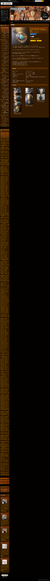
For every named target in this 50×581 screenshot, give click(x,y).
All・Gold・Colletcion (5, 139)
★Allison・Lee (4, 198)
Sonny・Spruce (4, 232)
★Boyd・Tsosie (4, 251)
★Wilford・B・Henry (5, 399)
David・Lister (4, 283)
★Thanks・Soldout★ (5, 474)
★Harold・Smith (4, 390)
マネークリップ (4, 467)
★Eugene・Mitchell (5, 405)
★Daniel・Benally (5, 180)
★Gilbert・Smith (4, 391)
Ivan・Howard (4, 304)
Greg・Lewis (4, 229)
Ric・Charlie (4, 254)
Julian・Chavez (4, 341)
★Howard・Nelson (5, 275)
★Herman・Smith (5, 309)
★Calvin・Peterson (5, 429)
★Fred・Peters (4, 406)
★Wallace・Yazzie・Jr (5, 424)
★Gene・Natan (4, 382)
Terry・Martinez (4, 339)
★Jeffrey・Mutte (4, 381)
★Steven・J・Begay (5, 203)
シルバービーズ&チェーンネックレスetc (6, 61)
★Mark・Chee (4, 166)
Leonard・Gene (4, 326)
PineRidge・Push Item (5, 135)
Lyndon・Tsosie (4, 380)
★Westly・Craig (4, 425)
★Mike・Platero (4, 404)
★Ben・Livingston (5, 454)
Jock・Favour (4, 237)
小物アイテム (5, 81)
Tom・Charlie (4, 348)
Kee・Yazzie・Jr (4, 350)
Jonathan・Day (4, 238)
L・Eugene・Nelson (5, 278)
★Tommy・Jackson (5, 192)
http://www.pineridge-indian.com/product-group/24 (20, 59)
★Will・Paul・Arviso (5, 420)
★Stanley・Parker (5, 436)
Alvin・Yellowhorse (5, 299)
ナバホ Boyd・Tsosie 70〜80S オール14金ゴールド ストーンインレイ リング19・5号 (5, 567)
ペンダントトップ (5, 459)
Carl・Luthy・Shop (5, 221)
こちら (6, 19)
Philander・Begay (4, 322)
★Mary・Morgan (4, 189)
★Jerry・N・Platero (5, 395)
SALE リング (5, 29)
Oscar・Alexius (4, 335)
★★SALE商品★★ (5, 27)
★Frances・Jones (4, 194)
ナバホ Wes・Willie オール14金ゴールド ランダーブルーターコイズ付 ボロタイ (5, 522)
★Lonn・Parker (4, 318)
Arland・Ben (4, 294)
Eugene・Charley (4, 346)
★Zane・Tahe (4, 453)
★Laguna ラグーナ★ (5, 228)
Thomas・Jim (4, 289)
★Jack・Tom (4, 284)
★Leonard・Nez (4, 295)
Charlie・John (4, 364)
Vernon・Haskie (4, 255)
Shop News (4, 483)
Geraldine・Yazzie (5, 344)
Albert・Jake (4, 336)
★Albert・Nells (4, 319)
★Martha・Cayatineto (5, 435)
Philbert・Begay (4, 324)
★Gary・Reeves (4, 204)
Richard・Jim (4, 365)
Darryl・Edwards (4, 261)
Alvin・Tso (3, 349)
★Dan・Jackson (4, 190)
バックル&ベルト (5, 463)
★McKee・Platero (5, 245)
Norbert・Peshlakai (5, 268)
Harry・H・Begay (5, 266)
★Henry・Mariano (5, 445)
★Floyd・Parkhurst (5, 311)
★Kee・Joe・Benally (5, 179)
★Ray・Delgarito (4, 397)
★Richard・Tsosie (5, 252)
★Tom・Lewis (4, 426)
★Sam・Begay (4, 168)
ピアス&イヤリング (5, 464)
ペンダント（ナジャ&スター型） (6, 53)
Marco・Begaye (4, 256)
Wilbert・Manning (5, 332)
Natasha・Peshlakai (5, 213)
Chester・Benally (4, 417)
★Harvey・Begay (5, 151)
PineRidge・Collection (5, 134)
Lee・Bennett (4, 211)
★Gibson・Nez (4, 184)
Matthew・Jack (4, 376)
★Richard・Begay (5, 202)
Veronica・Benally (5, 416)
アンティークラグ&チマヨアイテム (6, 85)
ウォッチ (4, 67)
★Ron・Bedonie (4, 199)
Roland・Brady (4, 331)
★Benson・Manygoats (5, 411)
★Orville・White (4, 443)
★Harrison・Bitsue (5, 402)
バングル (4, 74)
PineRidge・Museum (5, 133)
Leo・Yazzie (4, 265)
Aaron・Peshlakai (4, 269)
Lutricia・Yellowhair (5, 212)
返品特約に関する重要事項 (34, 38)
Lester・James (4, 377)
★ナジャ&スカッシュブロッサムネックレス (6, 93)
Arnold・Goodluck (5, 366)
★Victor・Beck (4, 181)
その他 (4, 71)
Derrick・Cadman (4, 362)
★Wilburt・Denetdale (5, 396)
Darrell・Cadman (4, 360)
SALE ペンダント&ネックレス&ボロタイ (6, 32)
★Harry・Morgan (5, 188)
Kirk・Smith (4, 206)
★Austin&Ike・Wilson (5, 163)
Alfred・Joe (4, 328)
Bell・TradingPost (5, 219)
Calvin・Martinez (4, 337)
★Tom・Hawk (4, 437)
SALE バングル (6, 30)
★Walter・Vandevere (5, 408)
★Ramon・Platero (5, 176)
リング (4, 116)
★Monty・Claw (4, 400)
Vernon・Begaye (4, 279)
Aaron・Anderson (4, 302)
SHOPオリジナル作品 (5, 79)
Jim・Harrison (4, 314)
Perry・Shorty (4, 247)
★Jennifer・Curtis (5, 291)
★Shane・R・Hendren (5, 300)
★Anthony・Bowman (5, 401)
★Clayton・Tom (4, 385)
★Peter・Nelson (4, 276)
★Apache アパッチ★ (5, 224)
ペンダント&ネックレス (24, 21)
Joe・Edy (3, 241)
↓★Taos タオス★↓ (5, 231)
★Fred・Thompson (5, 169)
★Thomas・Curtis (5, 193)
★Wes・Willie (4, 262)
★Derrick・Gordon (5, 308)
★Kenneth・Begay (5, 147)
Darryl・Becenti (4, 207)
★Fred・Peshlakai (5, 161)
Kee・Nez (3, 250)
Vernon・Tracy (4, 208)
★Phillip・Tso (4, 183)
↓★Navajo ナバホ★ (5, 242)
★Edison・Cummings (5, 264)
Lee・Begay (4, 323)
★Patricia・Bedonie (5, 290)
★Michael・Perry (5, 298)
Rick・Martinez (4, 340)
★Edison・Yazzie (5, 419)
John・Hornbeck (4, 236)
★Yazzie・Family (5, 243)
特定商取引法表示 (5, 478)
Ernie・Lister (4, 246)
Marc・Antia (4, 227)
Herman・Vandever (5, 327)
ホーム (11, 21)
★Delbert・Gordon (5, 307)
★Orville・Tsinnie (5, 185)
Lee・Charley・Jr (4, 345)
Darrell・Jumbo (4, 270)
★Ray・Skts (4, 293)
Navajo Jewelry (4, 39)
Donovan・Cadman (5, 361)
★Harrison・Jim (4, 303)
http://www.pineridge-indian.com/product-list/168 (19, 65)
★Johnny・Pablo (4, 170)
